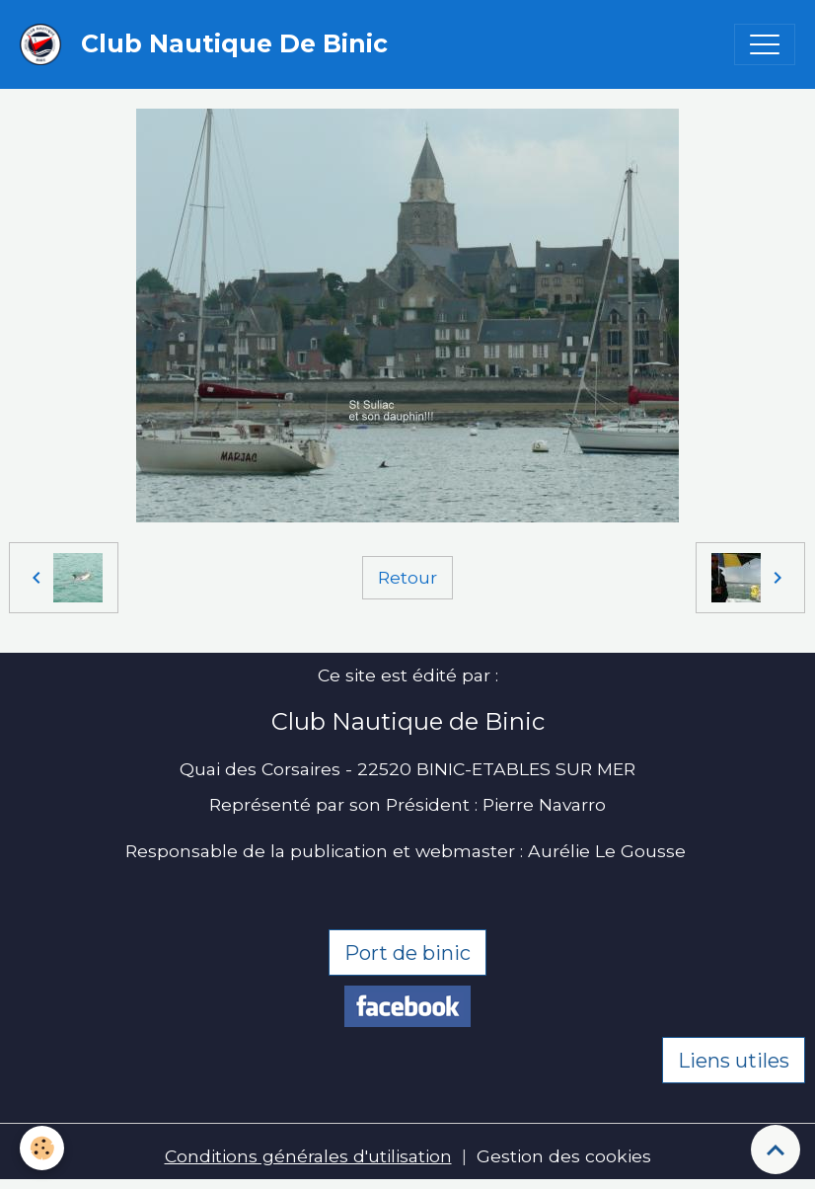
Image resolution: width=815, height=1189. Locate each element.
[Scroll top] (775, 1149)
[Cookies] (42, 1148)
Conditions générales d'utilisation (308, 1156)
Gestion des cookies (564, 1156)
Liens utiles (733, 1060)
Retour (407, 577)
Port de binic (407, 953)
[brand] (209, 44)
